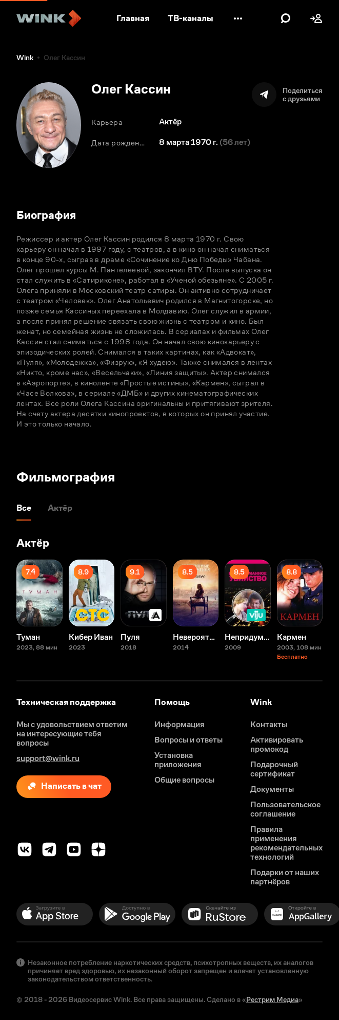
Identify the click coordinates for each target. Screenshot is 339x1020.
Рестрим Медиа (272, 999)
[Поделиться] (287, 94)
